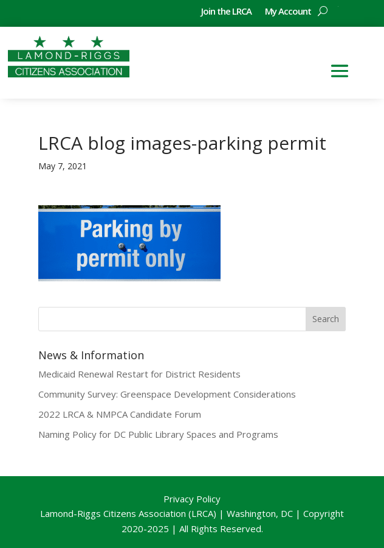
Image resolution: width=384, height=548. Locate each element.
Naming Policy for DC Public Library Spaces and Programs (158, 434)
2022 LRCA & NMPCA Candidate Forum (119, 414)
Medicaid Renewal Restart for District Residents (139, 374)
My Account (288, 12)
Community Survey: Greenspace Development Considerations (167, 394)
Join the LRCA (226, 12)
